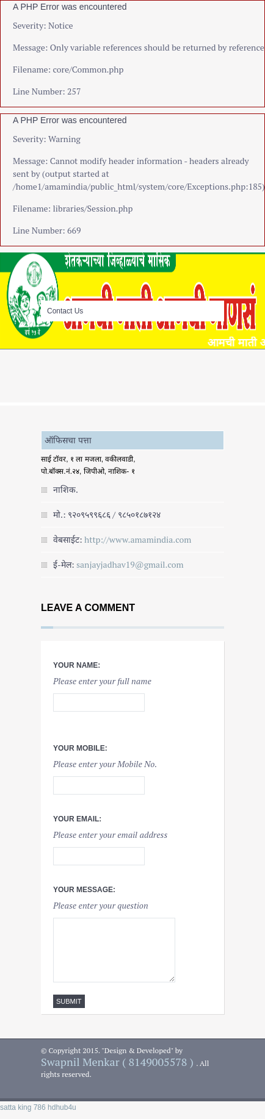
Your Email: (77, 819)
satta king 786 (23, 1107)
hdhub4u (62, 1107)
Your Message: (84, 889)
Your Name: (76, 665)
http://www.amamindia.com (137, 539)
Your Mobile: (80, 748)
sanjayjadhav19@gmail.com (130, 564)
